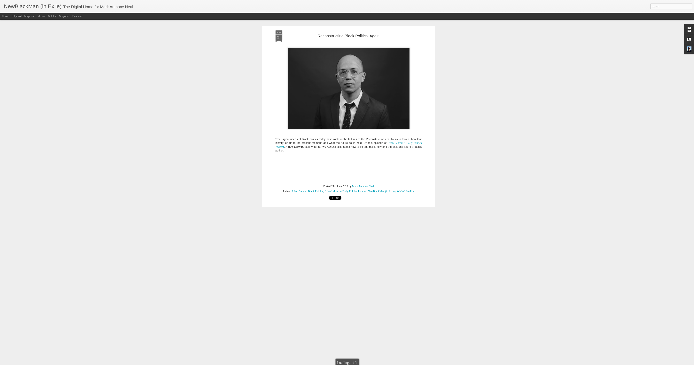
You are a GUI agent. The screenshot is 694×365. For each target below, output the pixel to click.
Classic (6, 16)
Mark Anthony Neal (363, 138)
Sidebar (52, 16)
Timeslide (77, 16)
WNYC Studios (405, 143)
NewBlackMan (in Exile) (382, 143)
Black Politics (315, 143)
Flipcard (17, 16)
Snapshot (64, 16)
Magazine (29, 16)
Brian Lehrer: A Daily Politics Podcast (346, 143)
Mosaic (42, 16)
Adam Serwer (299, 143)
